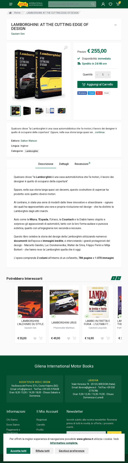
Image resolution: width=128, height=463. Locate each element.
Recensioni (82, 163)
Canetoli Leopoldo (98, 327)
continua (99, 132)
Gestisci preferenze (71, 450)
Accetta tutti (18, 450)
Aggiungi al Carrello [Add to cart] (97, 84)
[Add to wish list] (34, 338)
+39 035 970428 (50, 389)
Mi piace (82, 93)
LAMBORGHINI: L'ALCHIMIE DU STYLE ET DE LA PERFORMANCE (30, 322)
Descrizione (45, 164)
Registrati (41, 419)
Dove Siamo (13, 424)
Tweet (91, 93)
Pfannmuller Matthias (64, 327)
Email (106, 93)
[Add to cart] (41, 338)
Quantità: (88, 74)
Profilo (40, 429)
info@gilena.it (24, 389)
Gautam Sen (18, 33)
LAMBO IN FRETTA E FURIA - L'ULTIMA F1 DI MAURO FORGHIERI (98, 322)
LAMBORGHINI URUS (64, 322)
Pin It (99, 93)
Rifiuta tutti (43, 450)
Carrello (40, 424)
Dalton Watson (29, 140)
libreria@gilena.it (87, 387)
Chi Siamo (12, 419)
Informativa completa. (64, 443)
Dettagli (64, 164)
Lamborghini (32, 151)
